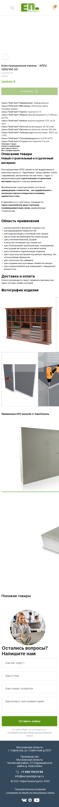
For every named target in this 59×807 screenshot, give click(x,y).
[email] (29, 675)
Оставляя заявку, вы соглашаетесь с (29, 733)
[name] (29, 663)
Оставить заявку (29, 721)
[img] (30, 7)
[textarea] (29, 704)
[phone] (29, 688)
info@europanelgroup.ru (29, 776)
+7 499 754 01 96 (32, 771)
